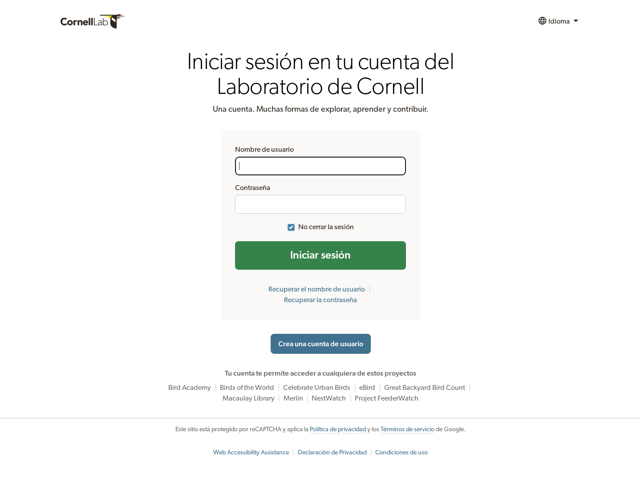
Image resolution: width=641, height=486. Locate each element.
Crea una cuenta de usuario (320, 344)
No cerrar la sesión (326, 227)
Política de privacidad (338, 429)
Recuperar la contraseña (320, 300)
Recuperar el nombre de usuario (316, 289)
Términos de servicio (407, 429)
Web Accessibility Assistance (251, 453)
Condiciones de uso (401, 453)
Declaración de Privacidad (332, 453)
